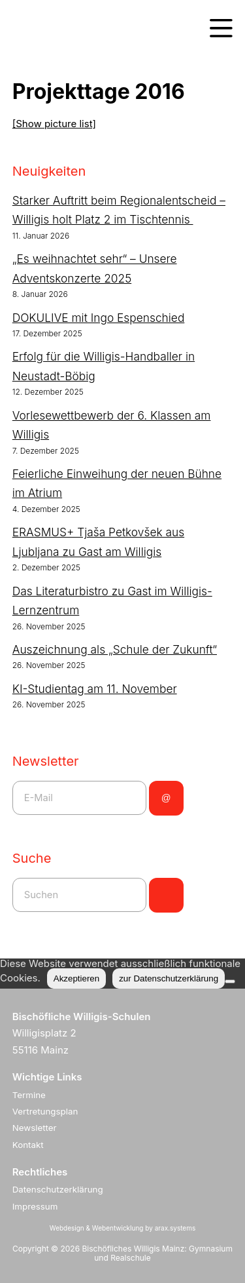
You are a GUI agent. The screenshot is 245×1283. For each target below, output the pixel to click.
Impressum (35, 1206)
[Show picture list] (54, 123)
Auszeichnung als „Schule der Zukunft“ (114, 649)
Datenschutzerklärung (57, 1189)
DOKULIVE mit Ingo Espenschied (98, 318)
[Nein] (230, 981)
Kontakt (28, 1144)
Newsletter (34, 1127)
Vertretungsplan (45, 1111)
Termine (29, 1095)
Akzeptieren (76, 978)
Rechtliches (40, 1172)
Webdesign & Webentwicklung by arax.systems (122, 1228)
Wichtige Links (47, 1077)
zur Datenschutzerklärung (168, 978)
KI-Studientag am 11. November (94, 689)
